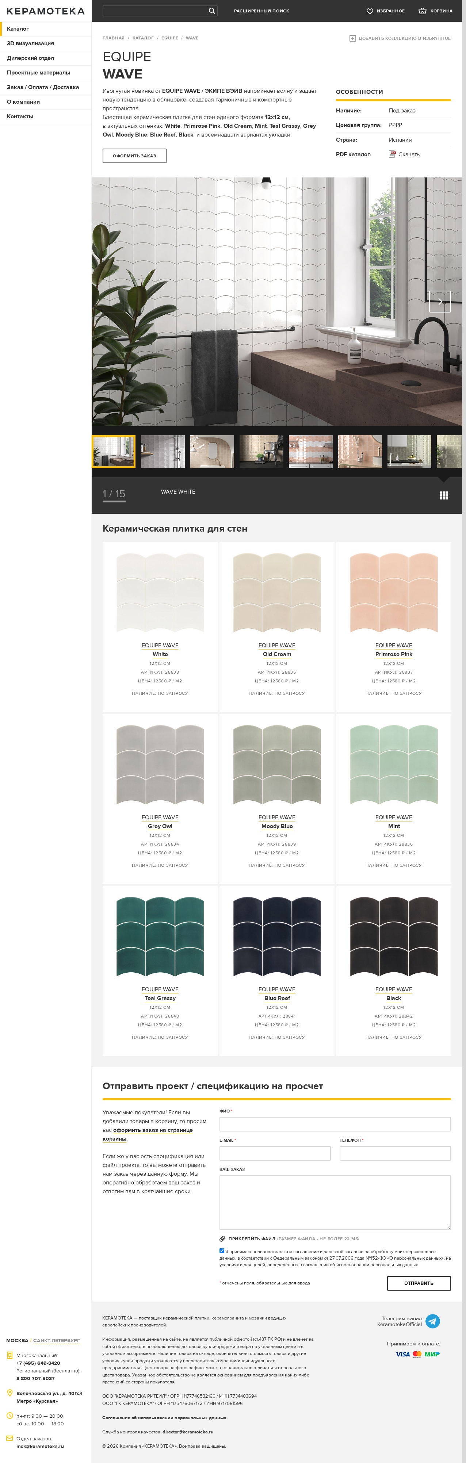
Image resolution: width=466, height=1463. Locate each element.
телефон (351, 1140)
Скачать (409, 154)
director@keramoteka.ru (188, 1432)
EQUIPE (169, 38)
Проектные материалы (38, 72)
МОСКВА (17, 1340)
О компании (23, 102)
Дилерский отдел (30, 58)
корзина (442, 11)
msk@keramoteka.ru (40, 1446)
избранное (391, 11)
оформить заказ (134, 156)
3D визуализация (30, 43)
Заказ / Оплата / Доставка (43, 87)
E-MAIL (227, 1140)
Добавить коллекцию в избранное (405, 38)
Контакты (20, 116)
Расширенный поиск (262, 11)
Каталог (18, 28)
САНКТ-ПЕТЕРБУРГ (56, 1340)
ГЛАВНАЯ (114, 38)
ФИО (225, 1111)
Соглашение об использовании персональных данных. (165, 1418)
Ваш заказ (232, 1169)
